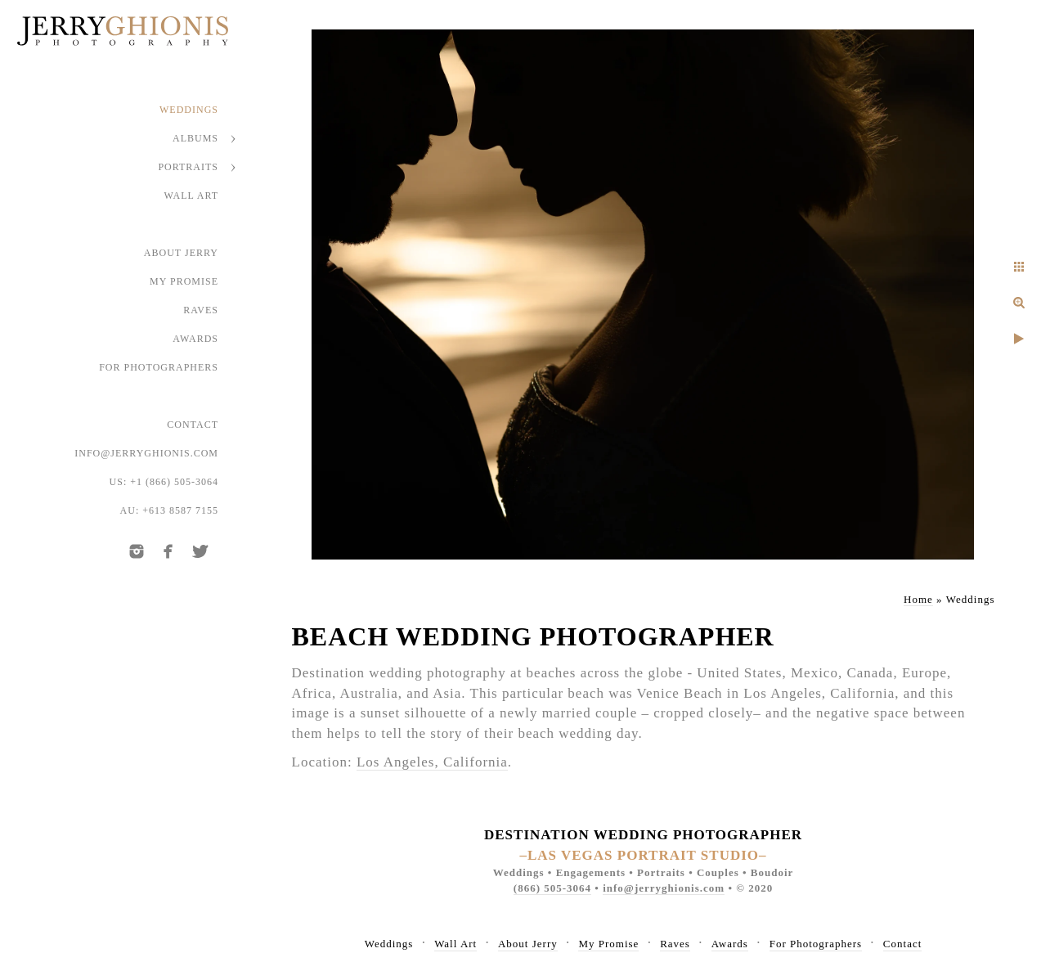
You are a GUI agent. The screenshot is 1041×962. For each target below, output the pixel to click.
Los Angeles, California (432, 762)
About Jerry (181, 252)
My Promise (184, 281)
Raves (200, 310)
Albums (195, 138)
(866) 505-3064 (552, 888)
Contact (192, 424)
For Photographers (158, 367)
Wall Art (191, 195)
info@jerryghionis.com (146, 453)
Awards (195, 338)
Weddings (188, 109)
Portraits (188, 167)
